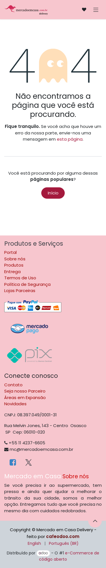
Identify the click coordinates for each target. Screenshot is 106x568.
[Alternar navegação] (96, 9)
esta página (70, 139)
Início (53, 193)
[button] (95, 521)
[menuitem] (34, 543)
